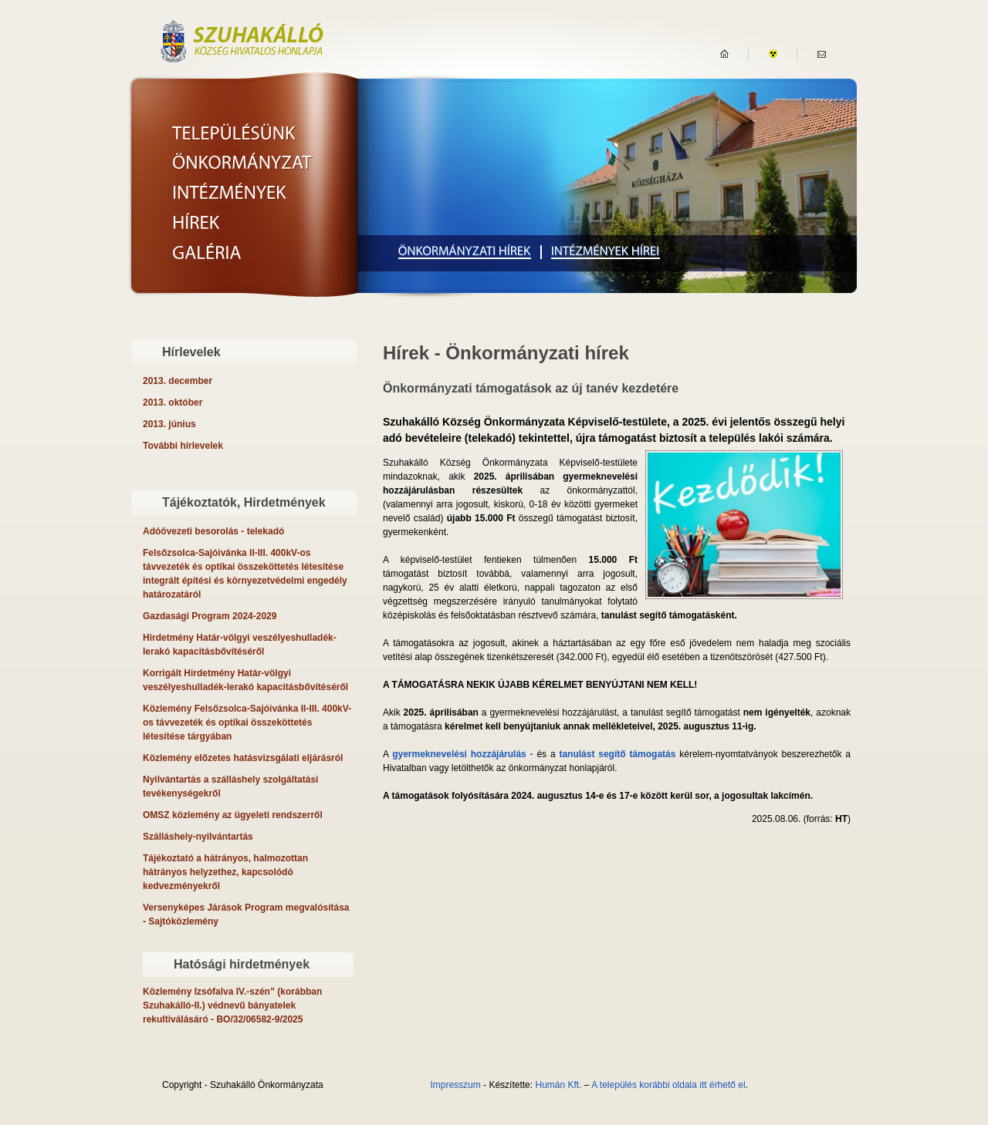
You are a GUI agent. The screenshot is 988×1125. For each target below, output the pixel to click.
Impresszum (455, 1085)
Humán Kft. (558, 1085)
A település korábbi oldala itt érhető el (668, 1085)
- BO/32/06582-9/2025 (232, 1005)
